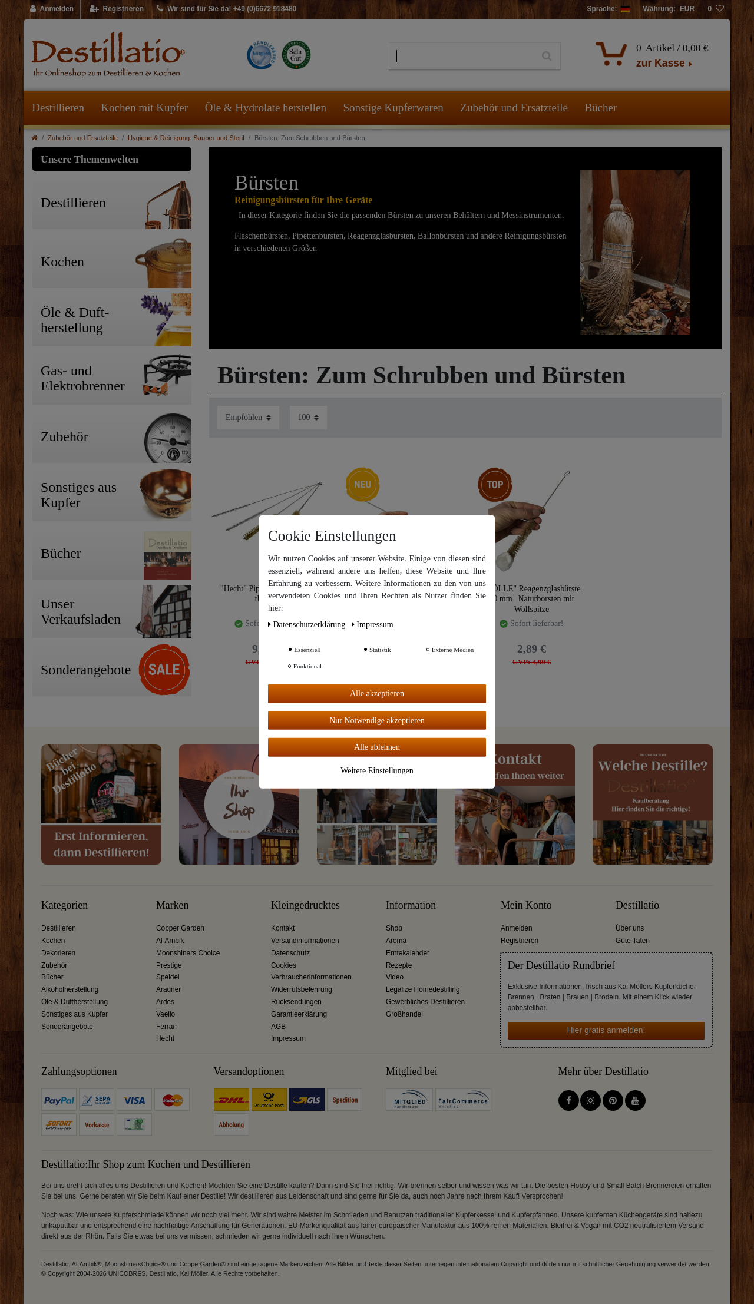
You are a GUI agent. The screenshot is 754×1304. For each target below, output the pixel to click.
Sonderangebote (67, 1026)
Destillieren (58, 107)
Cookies (283, 965)
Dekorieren (58, 953)
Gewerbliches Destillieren (425, 1002)
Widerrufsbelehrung (301, 989)
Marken (172, 905)
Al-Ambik (170, 940)
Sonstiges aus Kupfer (74, 1014)
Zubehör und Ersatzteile (514, 107)
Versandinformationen (305, 940)
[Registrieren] (117, 9)
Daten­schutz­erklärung (308, 624)
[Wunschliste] (715, 9)
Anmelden (517, 928)
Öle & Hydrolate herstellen (265, 107)
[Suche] (547, 56)
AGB (278, 1026)
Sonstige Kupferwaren (393, 107)
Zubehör (54, 965)
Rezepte (399, 965)
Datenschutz (290, 953)
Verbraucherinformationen (311, 977)
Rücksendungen (296, 1002)
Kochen (53, 940)
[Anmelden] (52, 9)
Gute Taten (633, 940)
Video (395, 977)
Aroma (396, 940)
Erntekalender (407, 953)
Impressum (288, 1038)
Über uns (630, 928)
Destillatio (637, 905)
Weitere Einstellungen (377, 770)
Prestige (169, 965)
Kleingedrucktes (305, 905)
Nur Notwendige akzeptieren (377, 720)
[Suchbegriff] (461, 56)
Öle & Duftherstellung (74, 1002)
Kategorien (64, 905)
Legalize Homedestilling (423, 989)
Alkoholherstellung (69, 989)
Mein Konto (526, 905)
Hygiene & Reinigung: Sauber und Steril (186, 137)
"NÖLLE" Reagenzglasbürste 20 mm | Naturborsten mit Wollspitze (532, 598)
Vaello (165, 1014)
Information (411, 905)
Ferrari (166, 1026)
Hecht (165, 1038)
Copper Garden (180, 928)
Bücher (600, 107)
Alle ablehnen (377, 747)
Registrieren (519, 940)
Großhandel (404, 1014)
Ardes (165, 1002)
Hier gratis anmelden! (606, 1030)
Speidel (168, 977)
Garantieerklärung (299, 1014)
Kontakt (283, 928)
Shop (394, 928)
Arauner (168, 989)
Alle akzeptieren (377, 693)
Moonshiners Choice (188, 953)
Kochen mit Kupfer (144, 107)
